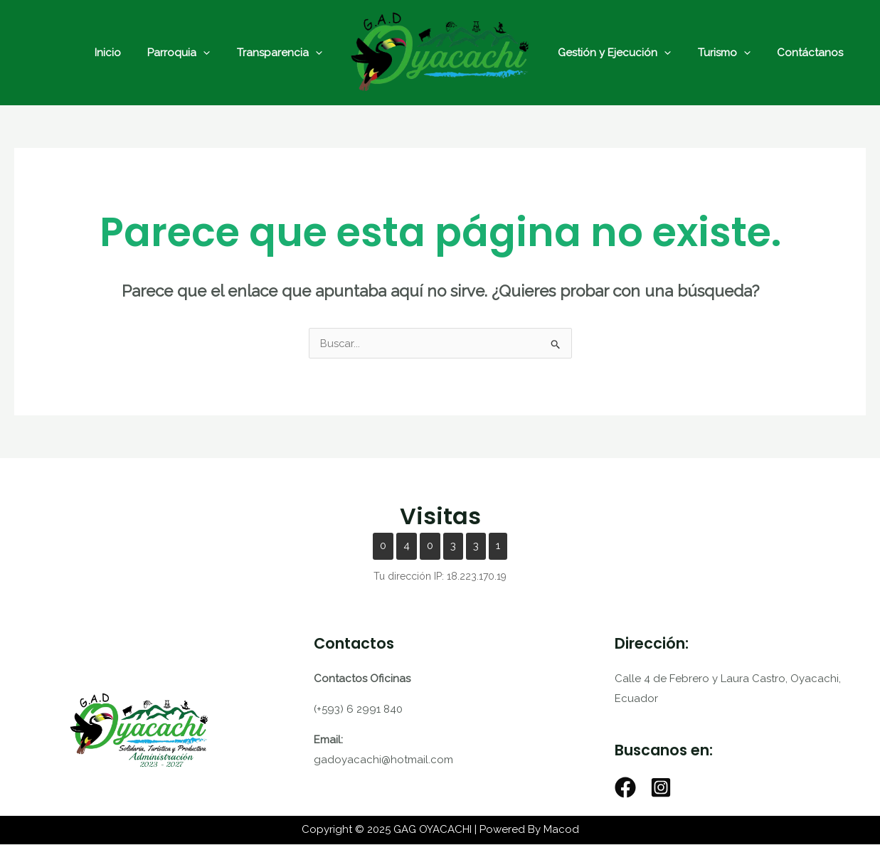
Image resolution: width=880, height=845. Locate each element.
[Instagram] (661, 788)
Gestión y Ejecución (612, 52)
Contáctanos (797, 52)
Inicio (121, 52)
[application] (211, 52)
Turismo (716, 52)
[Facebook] (625, 788)
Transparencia (282, 52)
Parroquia (187, 52)
